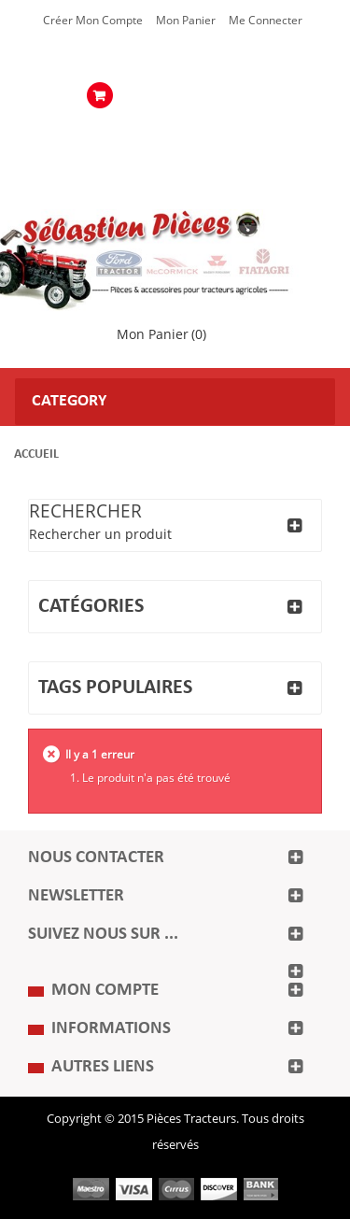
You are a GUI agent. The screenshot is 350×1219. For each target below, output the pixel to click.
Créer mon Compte (93, 20)
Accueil (36, 454)
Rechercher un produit (100, 535)
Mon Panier (186, 20)
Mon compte (105, 990)
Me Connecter (265, 20)
